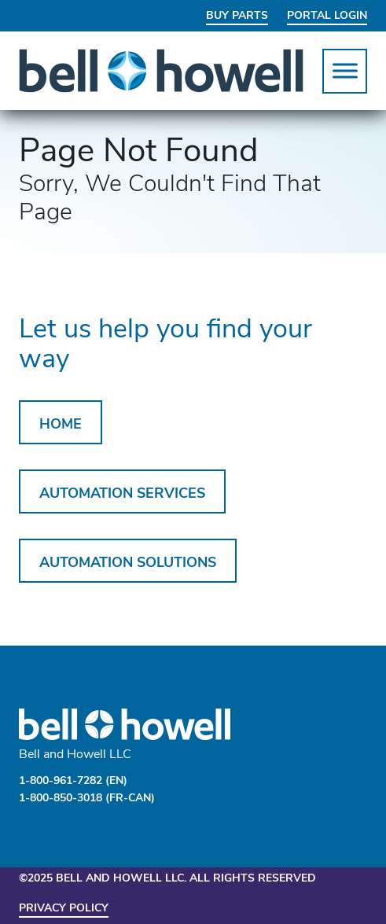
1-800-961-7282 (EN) (73, 781)
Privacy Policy (63, 909)
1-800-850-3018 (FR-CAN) (87, 798)
